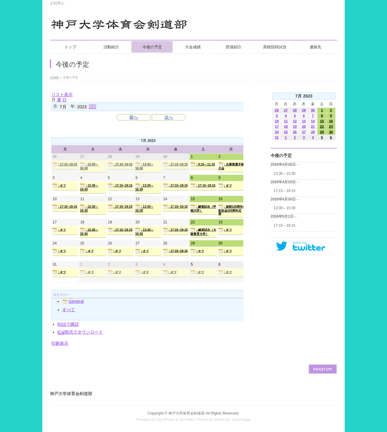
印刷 (59, 343)
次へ (168, 117)
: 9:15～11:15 (202, 164)
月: (55, 106)
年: (73, 106)
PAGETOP (322, 369)
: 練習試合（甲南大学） (203, 208)
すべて (68, 309)
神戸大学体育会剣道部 (186, 413)
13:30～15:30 (284, 173)
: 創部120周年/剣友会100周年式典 (231, 209)
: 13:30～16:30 (89, 166)
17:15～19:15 (284, 191)
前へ (133, 117)
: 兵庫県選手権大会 (231, 166)
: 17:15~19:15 (64, 164)
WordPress (166, 420)
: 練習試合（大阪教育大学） (203, 231)
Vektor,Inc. (222, 420)
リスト (62, 94)
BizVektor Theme (194, 420)
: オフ (59, 185)
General (73, 301)
